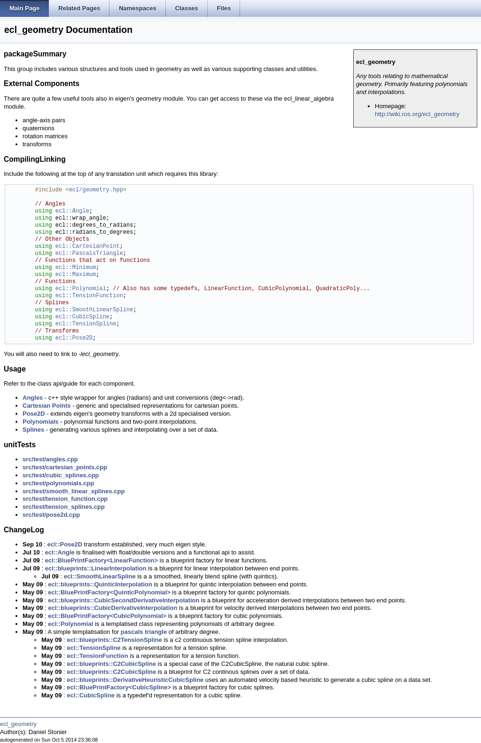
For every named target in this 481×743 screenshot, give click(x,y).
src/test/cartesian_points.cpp (65, 467)
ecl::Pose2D (74, 338)
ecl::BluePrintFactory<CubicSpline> (119, 687)
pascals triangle (144, 631)
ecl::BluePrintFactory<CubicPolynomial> (107, 615)
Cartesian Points (47, 405)
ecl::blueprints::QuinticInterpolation (100, 584)
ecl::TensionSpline (85, 324)
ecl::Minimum (75, 268)
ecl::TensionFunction (89, 296)
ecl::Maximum (75, 275)
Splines (33, 429)
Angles (33, 397)
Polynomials (41, 421)
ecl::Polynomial (80, 289)
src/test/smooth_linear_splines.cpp (73, 491)
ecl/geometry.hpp (96, 190)
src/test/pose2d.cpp (51, 514)
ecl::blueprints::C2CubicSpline (111, 663)
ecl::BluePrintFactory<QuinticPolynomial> (109, 592)
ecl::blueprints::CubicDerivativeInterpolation (112, 607)
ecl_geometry (18, 723)
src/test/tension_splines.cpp (64, 506)
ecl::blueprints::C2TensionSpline (114, 639)
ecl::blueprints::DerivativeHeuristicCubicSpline (135, 679)
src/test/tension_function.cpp (65, 498)
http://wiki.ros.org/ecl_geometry (417, 114)
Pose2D (34, 413)
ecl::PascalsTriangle (89, 254)
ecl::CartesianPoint (87, 247)
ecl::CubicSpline (82, 317)
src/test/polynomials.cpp (58, 483)
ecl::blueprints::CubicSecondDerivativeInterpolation (123, 600)
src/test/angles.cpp (50, 459)
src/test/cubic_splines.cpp (61, 475)
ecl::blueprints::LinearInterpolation (96, 568)
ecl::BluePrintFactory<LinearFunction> (101, 560)
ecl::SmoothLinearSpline (94, 310)
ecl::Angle (72, 211)
